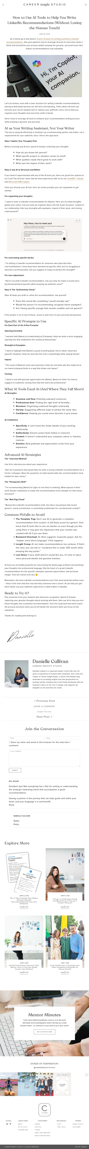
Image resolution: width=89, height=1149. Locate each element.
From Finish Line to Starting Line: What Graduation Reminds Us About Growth (65, 967)
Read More (24, 907)
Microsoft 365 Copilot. (19, 181)
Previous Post (44, 701)
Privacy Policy (78, 1124)
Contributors (23, 1130)
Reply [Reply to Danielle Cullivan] (16, 824)
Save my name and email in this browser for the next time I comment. (39, 744)
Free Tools (61, 1127)
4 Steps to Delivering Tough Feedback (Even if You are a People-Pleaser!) (65, 901)
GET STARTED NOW (44, 1032)
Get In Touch (22, 1127)
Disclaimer (76, 1127)
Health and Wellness (42, 1136)
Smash (84, 1147)
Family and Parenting (42, 1133)
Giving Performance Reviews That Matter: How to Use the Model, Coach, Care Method (24, 967)
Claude (80, 178)
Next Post (44, 717)
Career (37, 1124)
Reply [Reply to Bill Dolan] (11, 804)
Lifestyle (38, 1127)
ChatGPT (71, 178)
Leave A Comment (44, 706)
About (20, 1124)
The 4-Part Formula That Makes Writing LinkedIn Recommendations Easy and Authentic (24, 901)
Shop (59, 1124)
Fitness (37, 1130)
